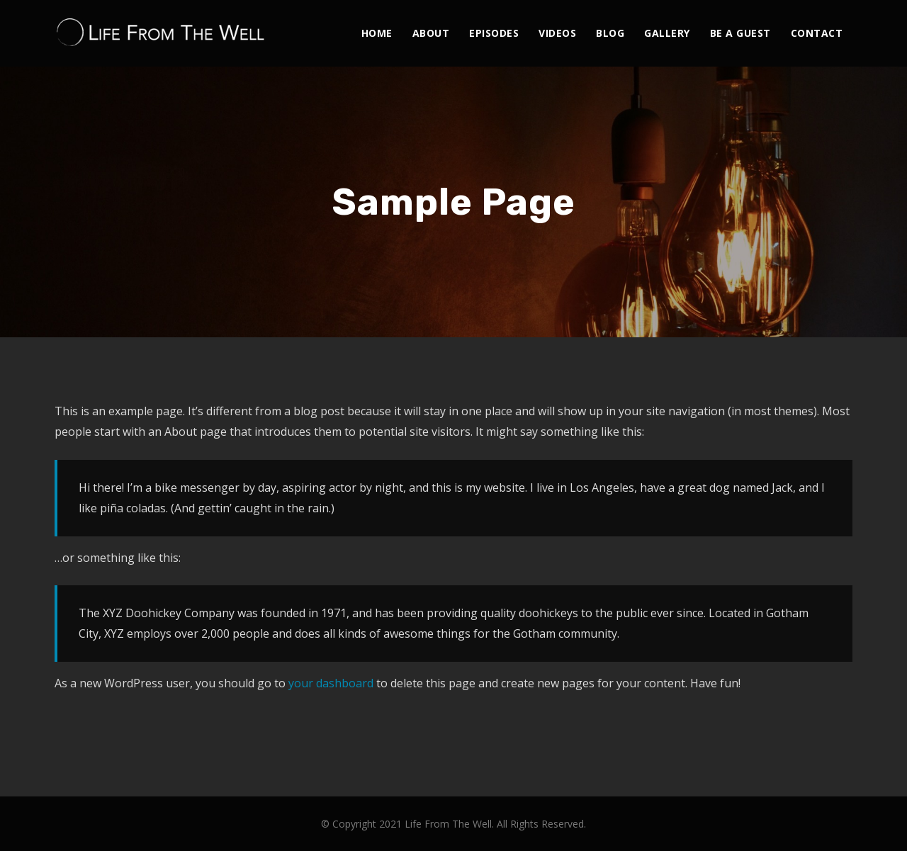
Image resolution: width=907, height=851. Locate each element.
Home (377, 33)
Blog (610, 33)
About (431, 33)
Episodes (494, 33)
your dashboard (330, 683)
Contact (817, 33)
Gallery (667, 33)
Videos (557, 33)
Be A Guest (740, 33)
